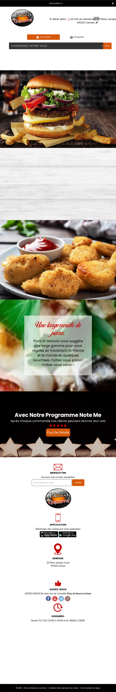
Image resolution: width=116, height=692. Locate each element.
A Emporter (77, 37)
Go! (107, 45)
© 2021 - (20, 688)
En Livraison (43, 37)
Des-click (73, 688)
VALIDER (78, 482)
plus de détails (58, 432)
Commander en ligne (90, 688)
